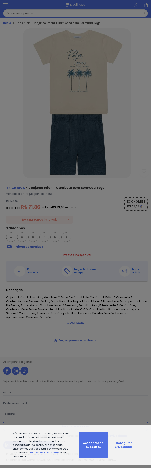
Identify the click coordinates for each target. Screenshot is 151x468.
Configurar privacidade (124, 445)
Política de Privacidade (44, 452)
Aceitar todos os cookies (93, 445)
